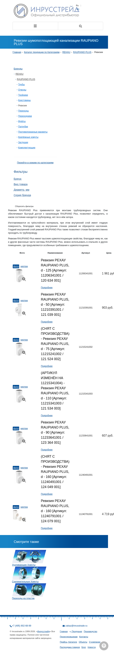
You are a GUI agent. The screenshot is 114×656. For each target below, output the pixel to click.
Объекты (83, 642)
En (78, 9)
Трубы (21, 84)
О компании (94, 642)
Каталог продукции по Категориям (41, 52)
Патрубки (23, 126)
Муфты (22, 121)
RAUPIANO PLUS (82, 52)
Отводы (22, 89)
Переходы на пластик (23, 598)
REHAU (66, 52)
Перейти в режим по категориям (35, 162)
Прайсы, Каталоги (68, 642)
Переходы (23, 111)
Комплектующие (26, 147)
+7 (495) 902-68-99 (21, 625)
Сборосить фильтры (24, 206)
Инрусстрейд (43, 631)
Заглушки (23, 142)
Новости (92, 647)
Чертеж (24, 266)
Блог (84, 647)
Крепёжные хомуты (28, 137)
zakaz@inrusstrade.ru (76, 625)
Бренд (17, 178)
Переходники (25, 116)
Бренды (18, 68)
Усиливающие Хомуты (23, 565)
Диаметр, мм (21, 189)
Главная (17, 52)
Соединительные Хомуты (25, 581)
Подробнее (46, 287)
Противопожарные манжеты (32, 132)
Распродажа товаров (70, 647)
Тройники (23, 95)
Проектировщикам (68, 637)
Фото (16, 266)
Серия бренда (22, 195)
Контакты (83, 637)
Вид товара (21, 184)
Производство (90, 631)
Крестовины (24, 100)
